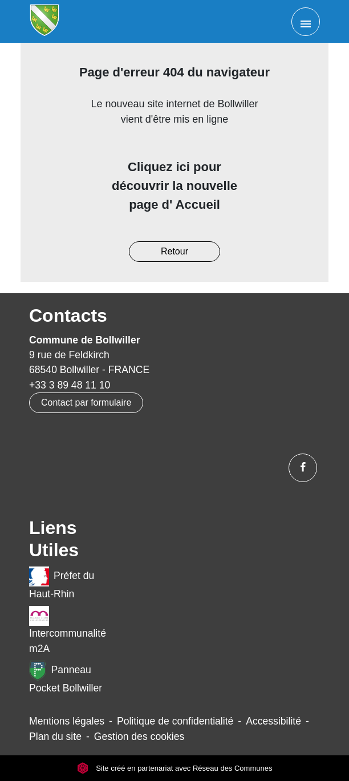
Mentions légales (66, 721)
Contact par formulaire (86, 402)
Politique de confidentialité (175, 721)
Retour (174, 251)
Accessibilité (273, 721)
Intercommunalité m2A (67, 630)
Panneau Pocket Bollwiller (65, 677)
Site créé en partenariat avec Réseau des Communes (175, 768)
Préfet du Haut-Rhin (61, 583)
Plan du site (55, 736)
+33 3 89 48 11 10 (69, 385)
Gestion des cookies (139, 736)
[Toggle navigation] (305, 21)
